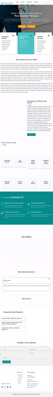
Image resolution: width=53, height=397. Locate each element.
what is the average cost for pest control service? (12, 324)
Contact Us (22, 4)
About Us (36, 2)
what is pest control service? (12, 319)
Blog (28, 4)
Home (17, 2)
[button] (13, 319)
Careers (32, 4)
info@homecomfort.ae (32, 381)
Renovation (29, 2)
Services (22, 2)
